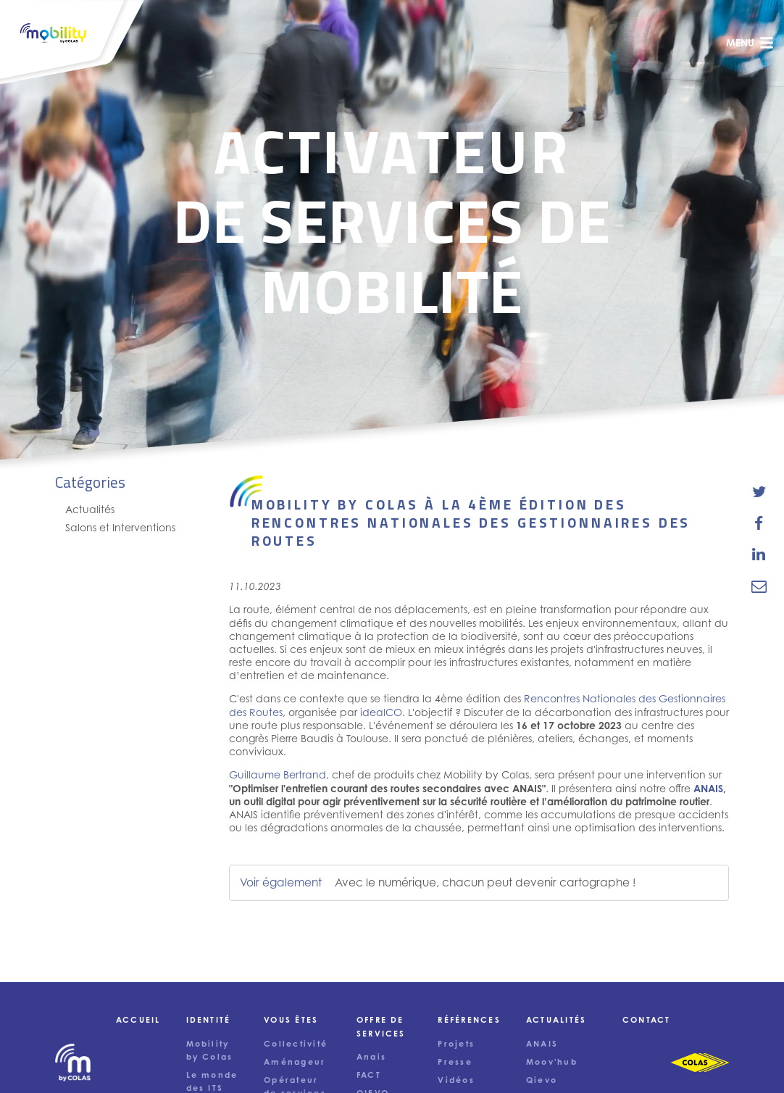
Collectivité (296, 1044)
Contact (646, 1020)
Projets (456, 1044)
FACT (368, 1075)
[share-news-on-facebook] (759, 523)
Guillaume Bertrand (277, 774)
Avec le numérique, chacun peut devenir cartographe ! (485, 882)
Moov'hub (551, 1062)
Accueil (138, 1020)
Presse (455, 1062)
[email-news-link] (759, 586)
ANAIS (708, 788)
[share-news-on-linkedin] (759, 554)
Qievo (541, 1080)
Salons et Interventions (120, 527)
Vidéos (456, 1080)
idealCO (381, 712)
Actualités (89, 509)
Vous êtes (291, 1020)
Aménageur (294, 1062)
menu (750, 43)
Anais (371, 1057)
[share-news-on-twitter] (759, 492)
